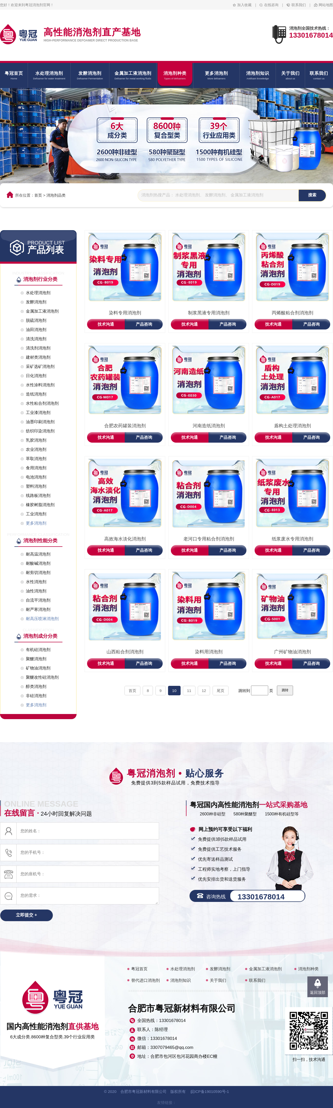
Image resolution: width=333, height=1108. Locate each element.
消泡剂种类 (308, 969)
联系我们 (299, 5)
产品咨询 (144, 324)
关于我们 (218, 980)
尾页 (220, 690)
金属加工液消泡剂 (265, 969)
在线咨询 (271, 5)
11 (189, 690)
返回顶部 (317, 992)
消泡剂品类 (56, 195)
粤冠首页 (139, 969)
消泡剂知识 (180, 980)
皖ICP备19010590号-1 (210, 1091)
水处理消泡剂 (182, 969)
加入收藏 (244, 5)
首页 (38, 195)
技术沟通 (106, 324)
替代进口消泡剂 (145, 980)
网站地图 (326, 5)
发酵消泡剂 (220, 969)
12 (204, 690)
